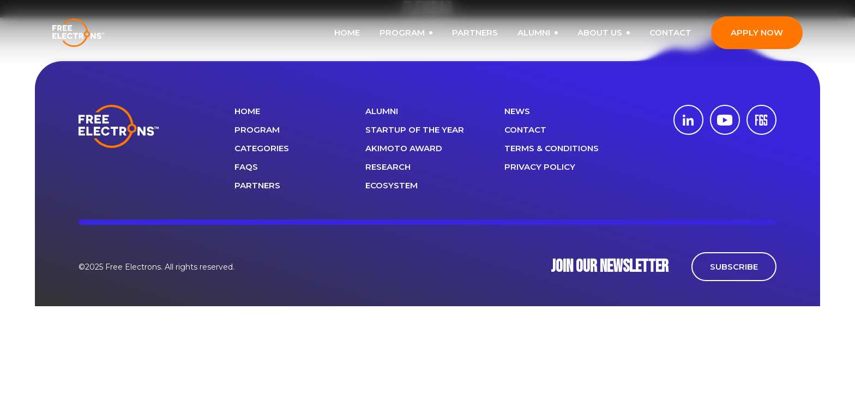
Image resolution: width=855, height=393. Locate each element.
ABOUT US (621, 33)
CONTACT (688, 32)
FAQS (246, 167)
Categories (261, 148)
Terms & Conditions (551, 148)
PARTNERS (492, 32)
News (517, 111)
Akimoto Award (403, 148)
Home (247, 111)
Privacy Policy (539, 167)
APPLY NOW (774, 32)
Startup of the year (414, 129)
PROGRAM (423, 33)
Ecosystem (391, 185)
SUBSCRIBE (734, 266)
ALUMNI (555, 33)
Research (388, 167)
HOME (364, 32)
